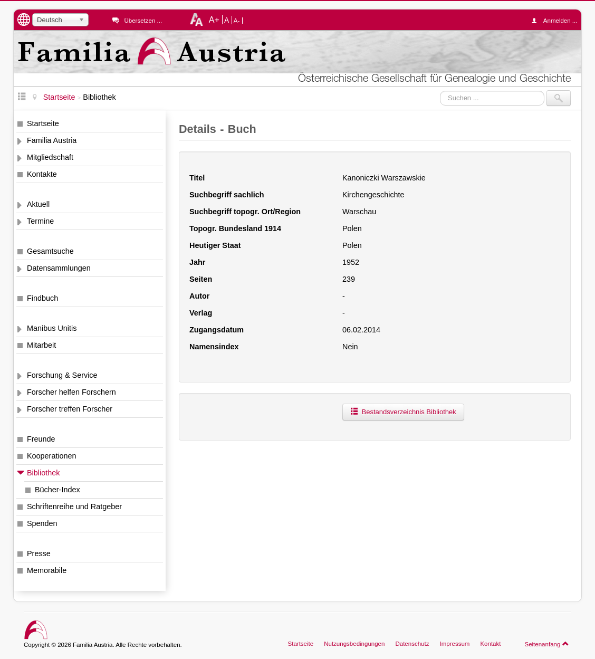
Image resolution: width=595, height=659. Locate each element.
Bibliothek (43, 473)
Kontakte (42, 174)
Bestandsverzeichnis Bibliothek (403, 412)
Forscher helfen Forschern (71, 392)
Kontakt (490, 644)
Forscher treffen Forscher (69, 409)
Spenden (42, 523)
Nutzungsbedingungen (354, 644)
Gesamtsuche (50, 251)
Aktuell (38, 204)
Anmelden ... (557, 20)
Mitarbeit (41, 345)
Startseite (43, 123)
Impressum (454, 644)
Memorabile (46, 570)
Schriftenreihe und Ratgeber (74, 506)
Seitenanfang (546, 643)
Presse (39, 553)
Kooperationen (51, 456)
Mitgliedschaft (50, 157)
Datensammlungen (59, 268)
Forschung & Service (62, 375)
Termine (40, 221)
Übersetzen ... (143, 20)
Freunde (41, 439)
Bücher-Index (57, 489)
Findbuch (42, 298)
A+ (214, 19)
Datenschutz (412, 644)
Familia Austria (51, 140)
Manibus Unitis (51, 328)
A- (237, 20)
